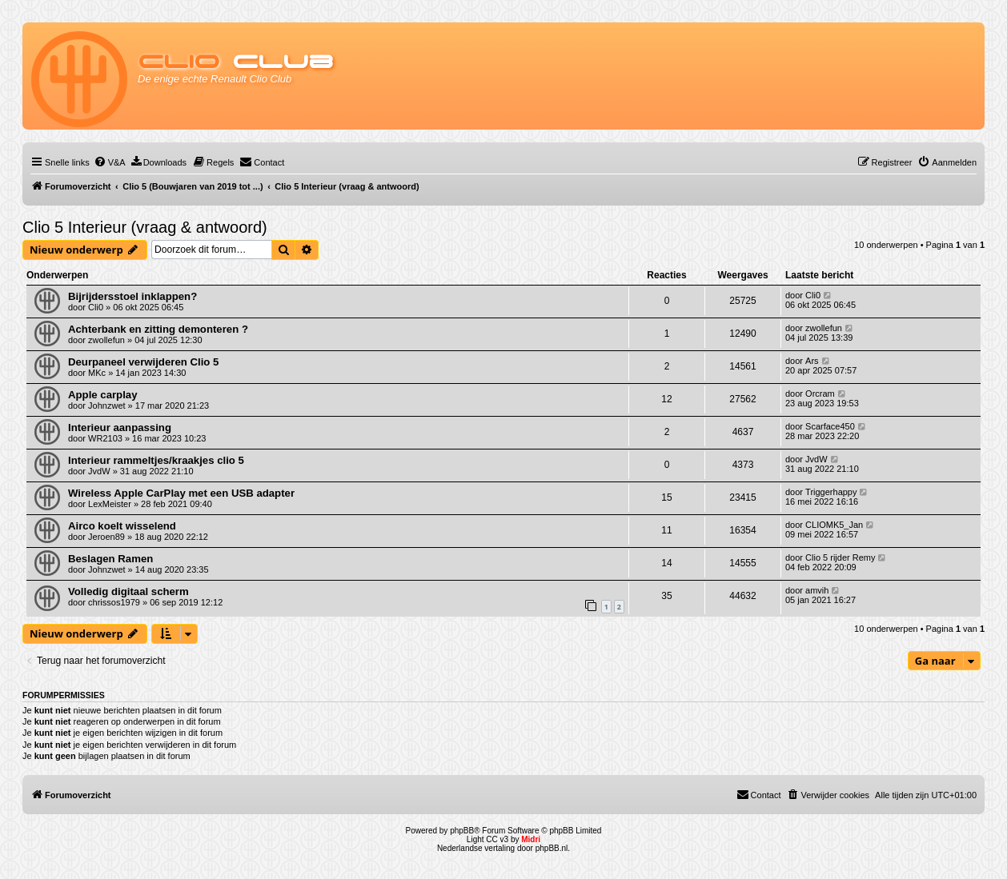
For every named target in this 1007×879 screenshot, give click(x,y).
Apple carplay (103, 395)
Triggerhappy (831, 492)
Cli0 (95, 307)
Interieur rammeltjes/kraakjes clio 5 (156, 460)
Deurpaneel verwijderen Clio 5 (143, 362)
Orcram (820, 393)
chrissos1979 (114, 602)
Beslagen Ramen (110, 559)
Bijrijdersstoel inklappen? (132, 296)
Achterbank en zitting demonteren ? (158, 329)
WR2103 (105, 438)
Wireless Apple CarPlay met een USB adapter (181, 493)
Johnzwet (106, 405)
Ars (812, 361)
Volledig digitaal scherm (128, 591)
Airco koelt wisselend (122, 526)
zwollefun (106, 340)
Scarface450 (830, 426)
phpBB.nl (552, 848)
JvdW (99, 471)
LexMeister (109, 504)
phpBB (462, 830)
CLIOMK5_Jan (834, 524)
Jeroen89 (106, 536)
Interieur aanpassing (119, 428)
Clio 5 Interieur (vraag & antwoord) (144, 227)
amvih (816, 590)
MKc (97, 373)
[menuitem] (110, 162)
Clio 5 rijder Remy (840, 557)
